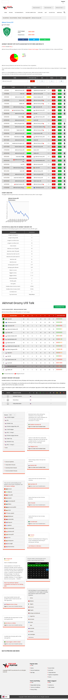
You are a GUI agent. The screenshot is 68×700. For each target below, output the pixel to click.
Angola (30, 610)
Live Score (50, 670)
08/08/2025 (6, 130)
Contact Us (27, 1)
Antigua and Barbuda (34, 613)
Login (58, 1)
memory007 (9, 534)
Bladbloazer (8, 516)
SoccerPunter (6, 18)
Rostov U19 (21, 100)
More (6, 447)
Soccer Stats (51, 668)
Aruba (30, 622)
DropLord (8, 522)
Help (46, 12)
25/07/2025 (6, 136)
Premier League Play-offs (12, 426)
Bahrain (31, 637)
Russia (19, 18)
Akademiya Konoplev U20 (40, 90)
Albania (30, 601)
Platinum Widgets (19, 12)
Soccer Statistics (13, 18)
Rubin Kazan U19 (20, 130)
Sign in (5, 606)
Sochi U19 (36, 120)
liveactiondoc (9, 546)
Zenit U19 (21, 117)
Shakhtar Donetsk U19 (34, 424)
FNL (6, 420)
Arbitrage (59, 12)
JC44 (7, 537)
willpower (8, 492)
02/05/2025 (6, 164)
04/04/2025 (6, 177)
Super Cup (8, 438)
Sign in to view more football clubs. (37, 426)
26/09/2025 (6, 110)
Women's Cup (9, 441)
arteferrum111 (9, 531)
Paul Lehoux (32, 294)
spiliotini (8, 525)
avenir (7, 510)
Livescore (40, 12)
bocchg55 (8, 543)
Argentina (31, 616)
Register (63, 2)
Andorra (31, 607)
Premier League (9, 417)
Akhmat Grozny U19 (19, 90)
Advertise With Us (19, 1)
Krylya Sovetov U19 (38, 133)
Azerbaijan (31, 634)
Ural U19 (35, 113)
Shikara (7, 504)
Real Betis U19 (32, 484)
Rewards (34, 1)
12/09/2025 (6, 117)
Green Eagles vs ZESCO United (13, 642)
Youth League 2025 (26, 18)
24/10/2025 (6, 100)
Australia (31, 628)
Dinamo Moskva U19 (38, 97)
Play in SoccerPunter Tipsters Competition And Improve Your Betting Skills (13, 584)
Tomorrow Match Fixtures (11, 471)
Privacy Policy (34, 689)
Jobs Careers (51, 687)
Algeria (30, 604)
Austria (30, 631)
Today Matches (52, 672)
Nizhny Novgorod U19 (19, 123)
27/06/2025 (6, 150)
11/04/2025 (6, 174)
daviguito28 (8, 558)
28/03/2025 (6, 181)
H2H (54, 90)
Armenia (31, 619)
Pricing (11, 12)
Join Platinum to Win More (34, 546)
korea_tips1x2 (9, 513)
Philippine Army (33, 446)
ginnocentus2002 (10, 507)
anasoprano (8, 540)
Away (10, 46)
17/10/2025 (6, 103)
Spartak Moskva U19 (18, 110)
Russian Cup (9, 423)
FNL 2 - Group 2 (9, 444)
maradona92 (9, 528)
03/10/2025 (6, 107)
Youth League (6, 24)
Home (5, 12)
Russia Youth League (33, 49)
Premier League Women (11, 435)
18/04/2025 (6, 171)
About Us (12, 1)
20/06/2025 (6, 153)
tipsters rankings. (10, 486)
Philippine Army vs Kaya (11, 604)
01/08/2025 (6, 133)
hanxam (8, 489)
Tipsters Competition (31, 12)
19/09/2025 (6, 113)
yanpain (8, 498)
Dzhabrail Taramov (17, 396)
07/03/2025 (6, 187)
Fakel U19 (22, 93)
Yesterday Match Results (11, 467)
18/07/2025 (6, 140)
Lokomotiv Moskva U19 (39, 126)
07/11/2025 (6, 93)
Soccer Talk (52, 12)
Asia (30, 625)
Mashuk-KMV (32, 465)
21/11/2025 (6, 90)
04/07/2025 (6, 146)
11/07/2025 (6, 143)
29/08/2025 (6, 120)
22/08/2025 (6, 123)
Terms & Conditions (35, 687)
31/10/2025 (6, 97)
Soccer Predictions (35, 670)
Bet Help (33, 672)
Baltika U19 (21, 103)
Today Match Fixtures (10, 464)
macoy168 (8, 495)
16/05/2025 (6, 156)
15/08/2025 (6, 126)
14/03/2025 (6, 184)
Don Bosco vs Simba (11, 623)
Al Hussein (31, 503)
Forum (49, 677)
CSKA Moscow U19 (19, 136)
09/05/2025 (6, 160)
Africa (30, 598)
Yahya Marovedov (17, 403)
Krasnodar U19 (38, 107)
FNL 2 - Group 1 (9, 432)
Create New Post (59, 307)
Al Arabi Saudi (32, 521)
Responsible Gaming (35, 685)
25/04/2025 (6, 167)
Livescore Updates (9, 461)
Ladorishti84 (9, 519)
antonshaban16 (9, 501)
